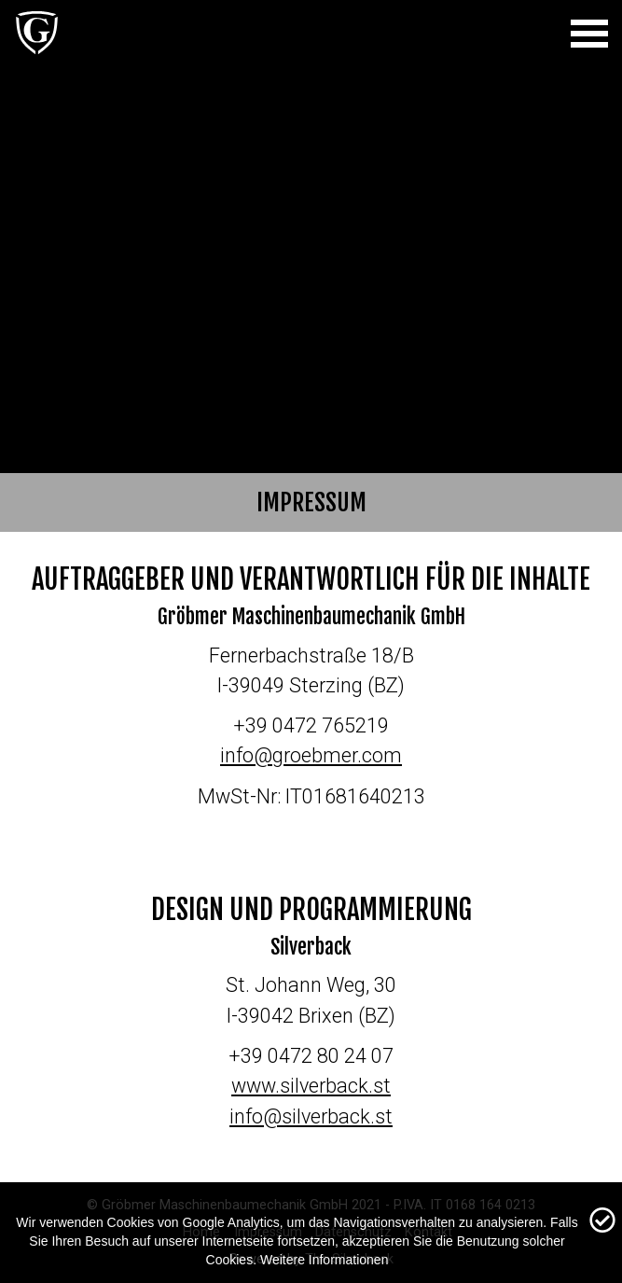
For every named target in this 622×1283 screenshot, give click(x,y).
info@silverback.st (311, 1116)
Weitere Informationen (324, 1259)
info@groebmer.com (311, 755)
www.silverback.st (311, 1085)
